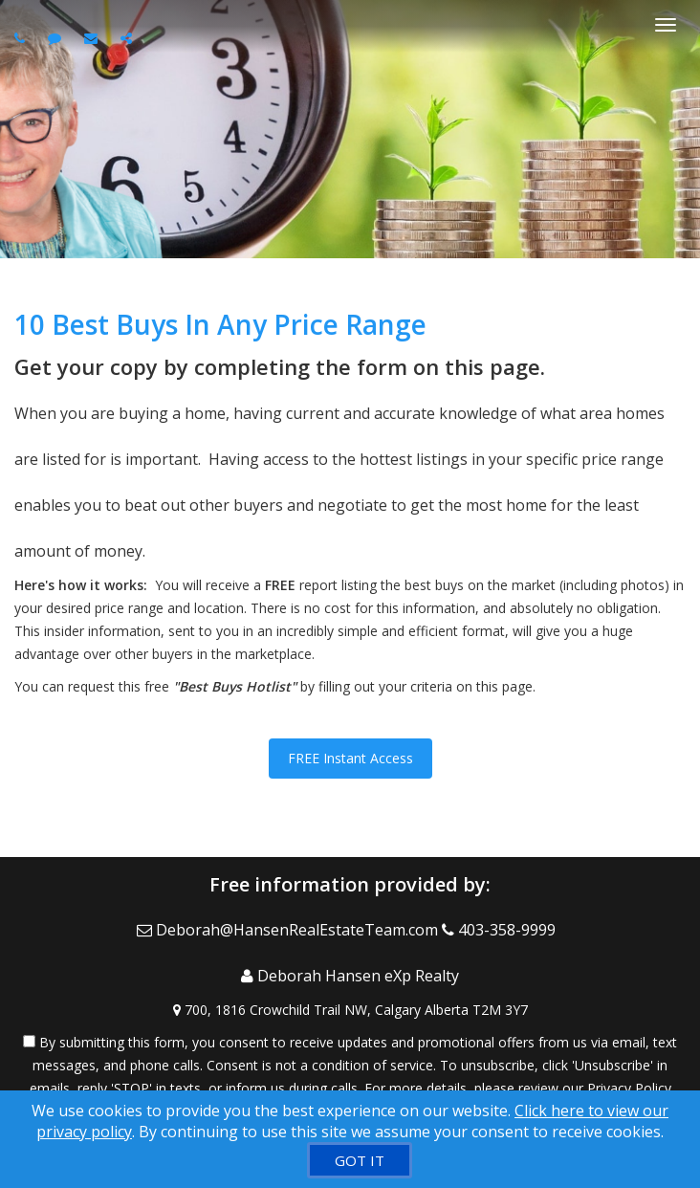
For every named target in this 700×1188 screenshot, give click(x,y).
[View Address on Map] (350, 1010)
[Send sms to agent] (57, 38)
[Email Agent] (289, 929)
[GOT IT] (359, 1160)
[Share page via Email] (128, 38)
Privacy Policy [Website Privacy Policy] (629, 1088)
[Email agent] (93, 38)
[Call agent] (22, 38)
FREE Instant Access (350, 758)
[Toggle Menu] (665, 25)
